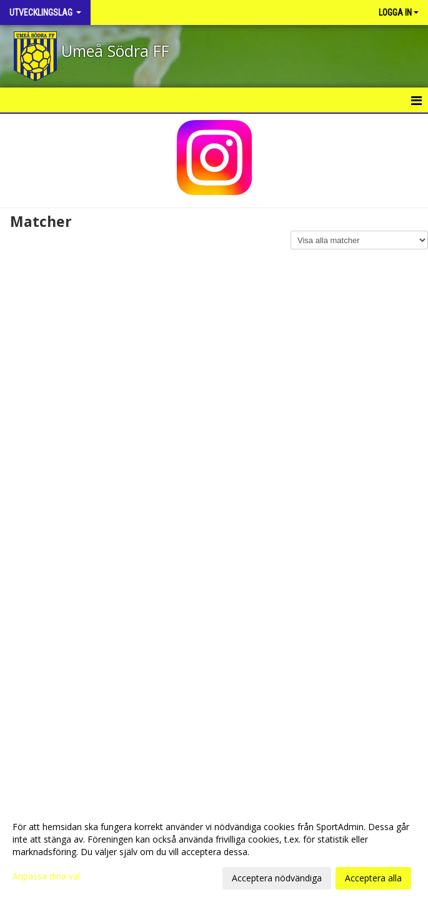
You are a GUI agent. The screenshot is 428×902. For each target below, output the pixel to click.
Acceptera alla (373, 878)
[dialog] (214, 852)
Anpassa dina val (46, 876)
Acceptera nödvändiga (277, 878)
